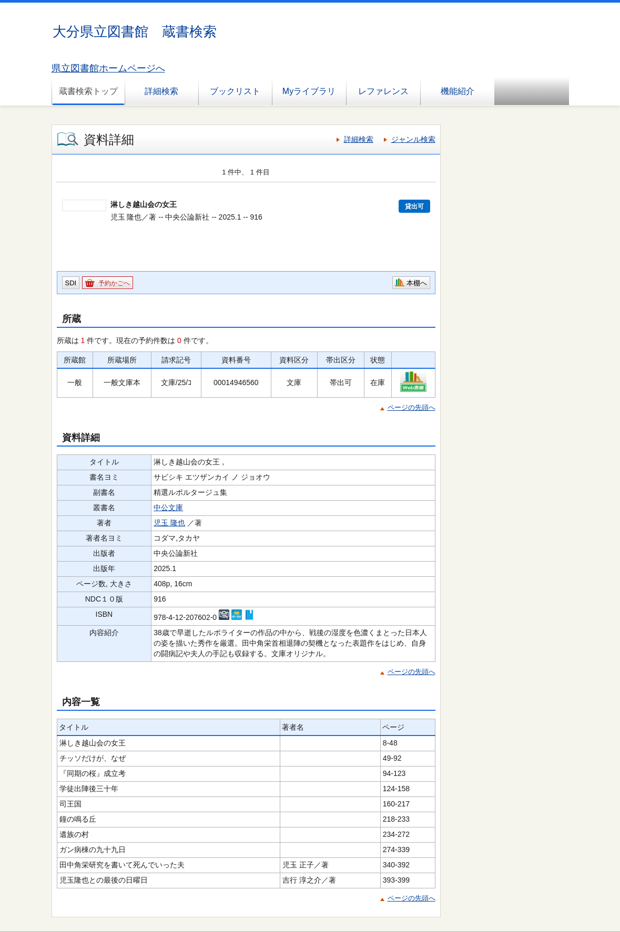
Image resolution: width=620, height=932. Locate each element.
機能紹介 (457, 91)
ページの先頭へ (411, 407)
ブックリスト (235, 91)
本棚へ (416, 283)
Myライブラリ (309, 91)
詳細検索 (161, 91)
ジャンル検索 (413, 139)
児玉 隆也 (169, 523)
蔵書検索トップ (88, 91)
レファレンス (383, 91)
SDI (71, 283)
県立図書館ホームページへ (108, 68)
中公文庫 (168, 507)
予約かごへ (114, 283)
